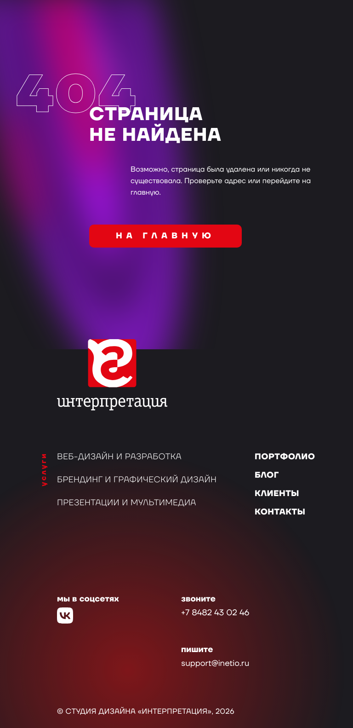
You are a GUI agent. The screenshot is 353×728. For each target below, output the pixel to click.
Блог (267, 475)
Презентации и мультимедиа (126, 503)
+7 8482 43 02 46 (215, 613)
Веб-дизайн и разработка (119, 457)
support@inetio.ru (215, 664)
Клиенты (277, 494)
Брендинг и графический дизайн (136, 480)
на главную (165, 236)
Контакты (280, 512)
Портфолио (285, 457)
